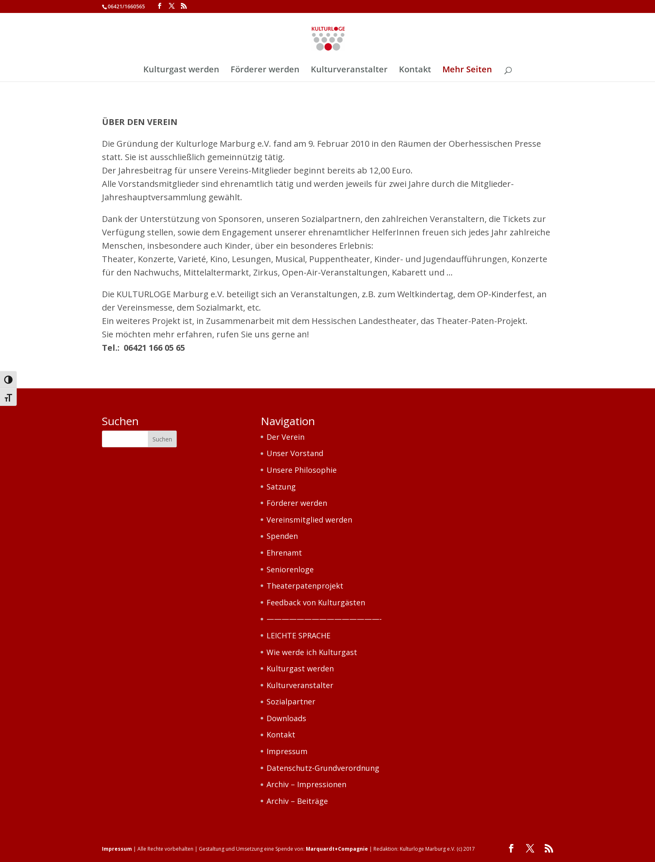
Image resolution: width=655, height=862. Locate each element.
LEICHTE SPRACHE (298, 635)
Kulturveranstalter (349, 70)
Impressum (287, 751)
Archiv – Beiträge (297, 801)
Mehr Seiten (467, 70)
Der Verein (286, 437)
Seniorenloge (290, 569)
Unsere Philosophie (302, 470)
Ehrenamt (284, 553)
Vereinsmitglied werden (309, 520)
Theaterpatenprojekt (305, 586)
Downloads (286, 718)
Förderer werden (265, 70)
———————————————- (324, 619)
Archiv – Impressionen (306, 784)
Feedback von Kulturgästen (316, 602)
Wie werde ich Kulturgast (312, 652)
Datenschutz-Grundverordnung (323, 768)
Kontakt (415, 70)
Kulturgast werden (181, 70)
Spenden (282, 536)
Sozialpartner (291, 701)
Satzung (281, 487)
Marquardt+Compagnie (337, 848)
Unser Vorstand (295, 453)
